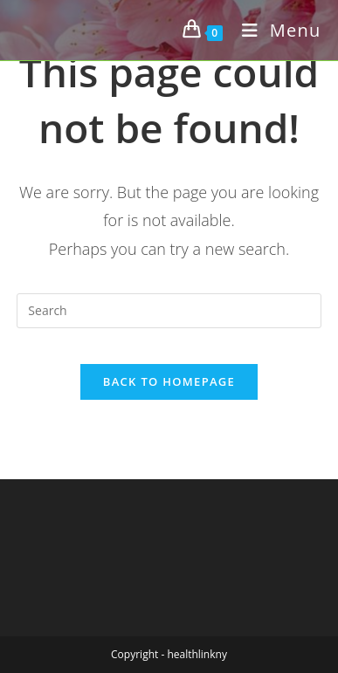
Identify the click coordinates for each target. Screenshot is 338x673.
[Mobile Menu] (275, 30)
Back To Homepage (169, 381)
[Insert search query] (169, 310)
